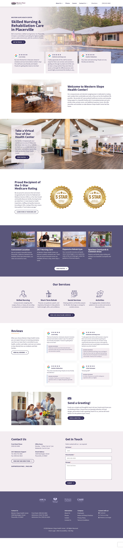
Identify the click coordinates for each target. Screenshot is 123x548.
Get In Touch (17, 42)
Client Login (52, 531)
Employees (81, 513)
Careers (67, 518)
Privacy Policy (82, 518)
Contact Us (68, 520)
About (66, 513)
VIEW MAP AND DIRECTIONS (21, 461)
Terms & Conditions (83, 520)
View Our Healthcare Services (60, 315)
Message (68, 462)
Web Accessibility (62, 531)
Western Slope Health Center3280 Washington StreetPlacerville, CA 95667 (19, 515)
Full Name (68, 447)
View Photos (60, 268)
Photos (67, 515)
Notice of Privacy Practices (85, 515)
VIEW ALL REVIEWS (19, 352)
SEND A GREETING (75, 418)
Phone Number (69, 454)
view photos (21, 157)
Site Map (70, 531)
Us (69, 513)
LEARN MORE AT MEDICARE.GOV (26, 212)
